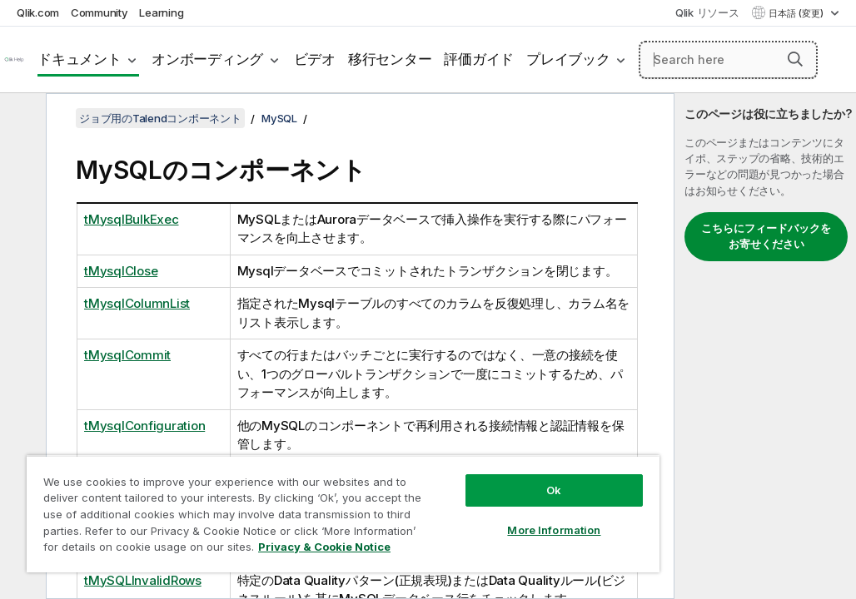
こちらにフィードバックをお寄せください (766, 236)
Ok (438, 461)
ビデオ (315, 59)
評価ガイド (479, 59)
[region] (275, 499)
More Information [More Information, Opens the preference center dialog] (438, 500)
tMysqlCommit (127, 355)
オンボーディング (207, 59)
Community (99, 12)
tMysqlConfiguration (144, 425)
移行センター (390, 59)
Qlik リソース (707, 12)
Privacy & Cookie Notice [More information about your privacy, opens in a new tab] (161, 550)
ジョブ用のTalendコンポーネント (160, 118)
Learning (161, 12)
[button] (795, 59)
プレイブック (568, 59)
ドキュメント (79, 59)
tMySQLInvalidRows (143, 580)
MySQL (279, 118)
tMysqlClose (120, 271)
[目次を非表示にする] (20, 118)
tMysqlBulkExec (131, 219)
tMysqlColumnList (137, 303)
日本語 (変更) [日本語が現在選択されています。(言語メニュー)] (797, 13)
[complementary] (765, 346)
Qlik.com (38, 12)
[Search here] (728, 59)
